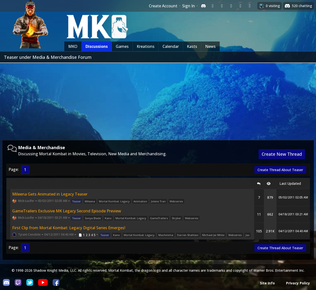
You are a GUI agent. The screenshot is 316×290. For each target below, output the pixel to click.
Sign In (188, 6)
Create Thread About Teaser (280, 169)
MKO (72, 46)
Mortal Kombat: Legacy (114, 201)
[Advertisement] (158, 99)
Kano (108, 218)
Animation (140, 201)
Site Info (267, 283)
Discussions (97, 46)
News (210, 46)
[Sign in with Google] (222, 6)
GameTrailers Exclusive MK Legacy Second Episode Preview (66, 211)
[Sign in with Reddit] (231, 6)
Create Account (163, 6)
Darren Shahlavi (187, 235)
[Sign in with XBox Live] (249, 6)
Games (122, 46)
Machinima (165, 235)
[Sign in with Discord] (203, 6)
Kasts (192, 46)
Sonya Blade (93, 218)
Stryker (176, 218)
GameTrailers (159, 218)
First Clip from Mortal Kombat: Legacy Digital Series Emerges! (68, 227)
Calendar (171, 46)
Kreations (145, 46)
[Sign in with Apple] (240, 6)
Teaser (76, 201)
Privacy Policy (298, 283)
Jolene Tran (158, 201)
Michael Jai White (213, 235)
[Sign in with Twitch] (212, 6)
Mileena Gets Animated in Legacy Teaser (49, 194)
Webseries (176, 201)
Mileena (90, 201)
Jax (247, 235)
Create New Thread (282, 154)
